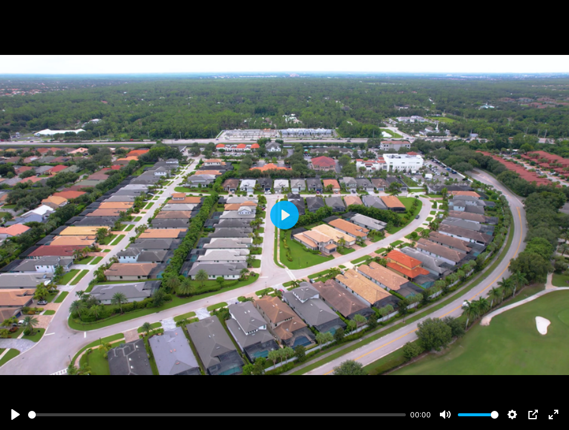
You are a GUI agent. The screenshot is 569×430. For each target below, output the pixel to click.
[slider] (217, 414)
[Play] (15, 414)
